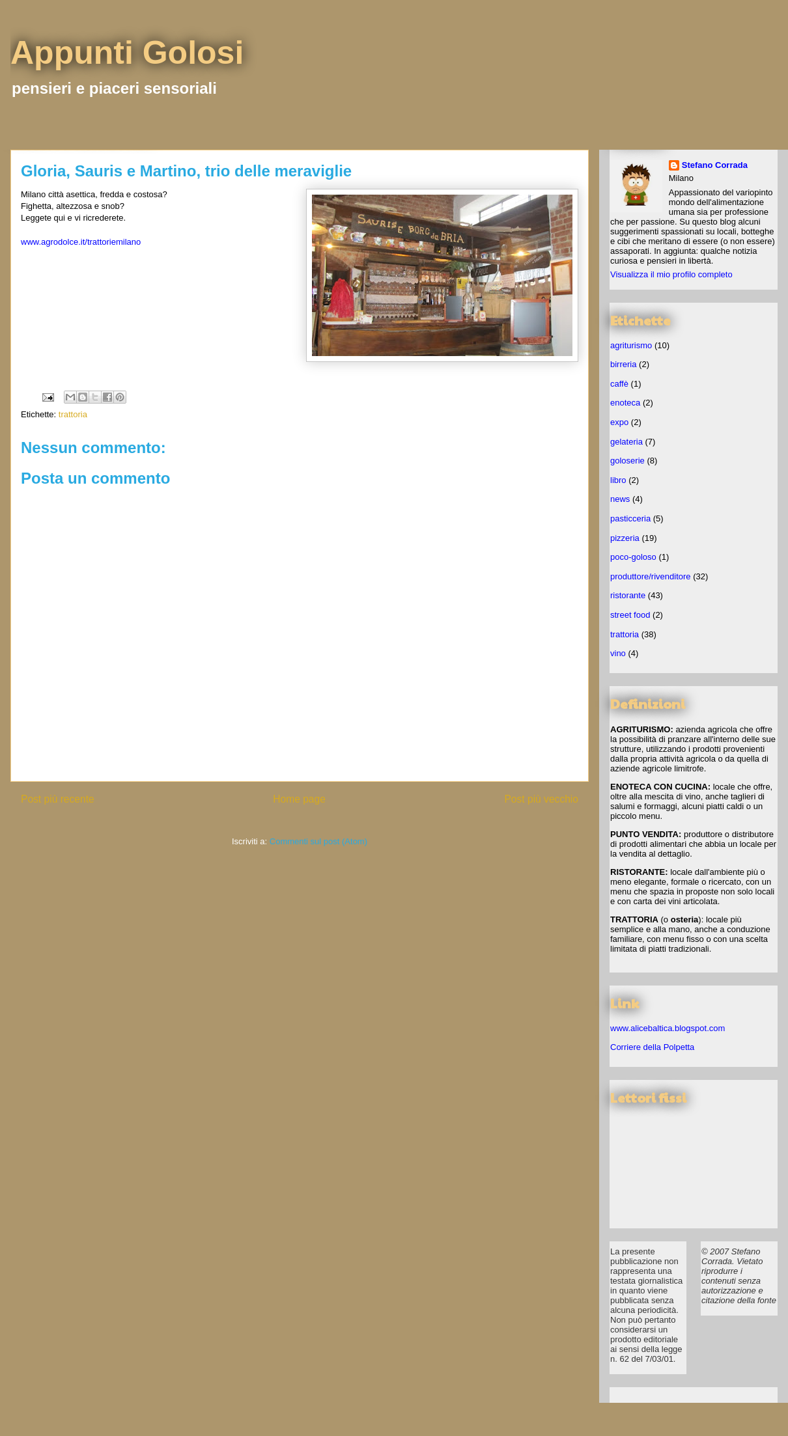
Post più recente (57, 799)
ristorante (627, 595)
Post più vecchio (541, 799)
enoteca (625, 402)
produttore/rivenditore (650, 576)
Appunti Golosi (127, 53)
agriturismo (631, 345)
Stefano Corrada (715, 165)
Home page (299, 799)
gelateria (626, 442)
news (620, 499)
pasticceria (630, 518)
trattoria (73, 414)
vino (618, 653)
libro (618, 480)
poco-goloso (633, 557)
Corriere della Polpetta (652, 1047)
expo (619, 422)
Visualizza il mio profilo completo (671, 274)
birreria (623, 364)
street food (630, 615)
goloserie (627, 460)
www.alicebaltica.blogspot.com (667, 1028)
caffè (619, 384)
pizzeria (625, 538)
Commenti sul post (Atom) (318, 841)
